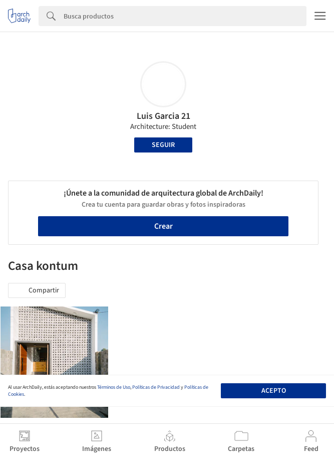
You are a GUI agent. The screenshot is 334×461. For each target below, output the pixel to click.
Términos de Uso (113, 387)
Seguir (163, 145)
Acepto (273, 391)
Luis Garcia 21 (163, 116)
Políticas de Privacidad (156, 387)
